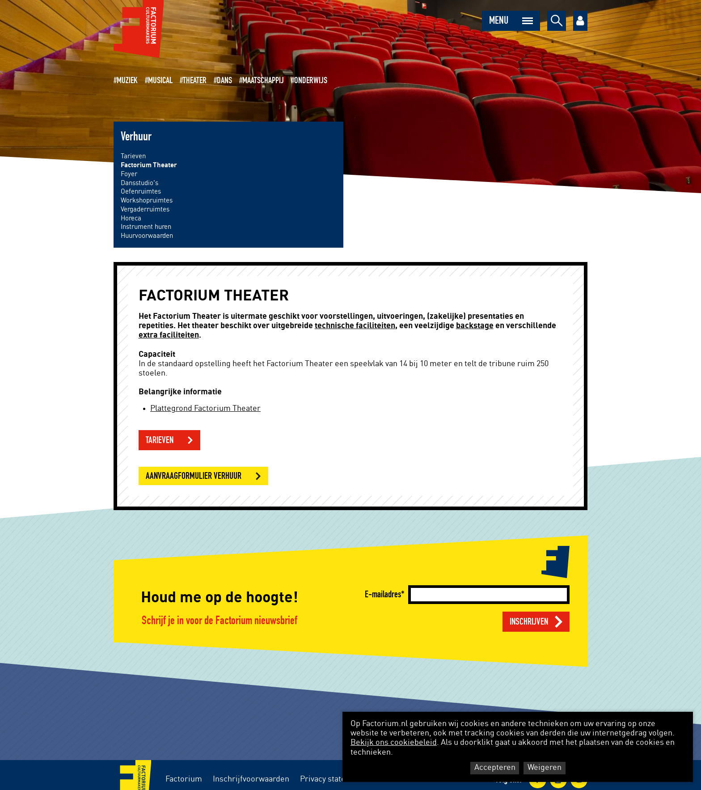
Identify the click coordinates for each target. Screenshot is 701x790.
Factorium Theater (149, 165)
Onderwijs (310, 80)
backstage (475, 326)
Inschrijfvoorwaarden (251, 779)
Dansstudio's (139, 183)
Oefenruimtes (141, 191)
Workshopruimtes (147, 200)
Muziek (127, 80)
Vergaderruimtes (145, 209)
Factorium (183, 779)
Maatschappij (263, 80)
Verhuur (136, 137)
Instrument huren (146, 227)
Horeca (131, 218)
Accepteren (494, 768)
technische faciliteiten (355, 326)
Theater (195, 80)
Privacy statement (332, 779)
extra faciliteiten (169, 335)
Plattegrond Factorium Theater (205, 409)
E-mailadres (383, 594)
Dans (224, 80)
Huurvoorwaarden (147, 235)
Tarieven (133, 156)
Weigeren (545, 768)
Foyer (129, 174)
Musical (160, 80)
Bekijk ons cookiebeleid (393, 743)
